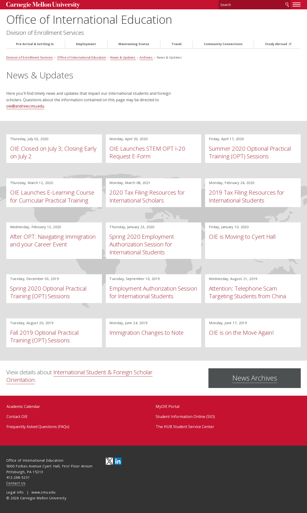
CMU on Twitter (109, 461)
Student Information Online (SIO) (185, 416)
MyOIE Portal (167, 406)
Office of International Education (89, 19)
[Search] (254, 4)
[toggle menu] (296, 4)
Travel (176, 44)
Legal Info (15, 492)
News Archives (254, 377)
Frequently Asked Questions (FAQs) (37, 426)
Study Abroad (276, 44)
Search (287, 4)
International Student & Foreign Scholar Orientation (79, 376)
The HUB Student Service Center (185, 426)
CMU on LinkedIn (118, 461)
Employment (86, 44)
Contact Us (16, 483)
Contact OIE (17, 416)
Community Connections (223, 44)
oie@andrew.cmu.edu (25, 106)
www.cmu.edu (43, 492)
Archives (146, 57)
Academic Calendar (23, 406)
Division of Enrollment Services (45, 32)
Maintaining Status (133, 44)
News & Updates (123, 57)
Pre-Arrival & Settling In (35, 44)
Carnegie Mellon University (43, 5)
